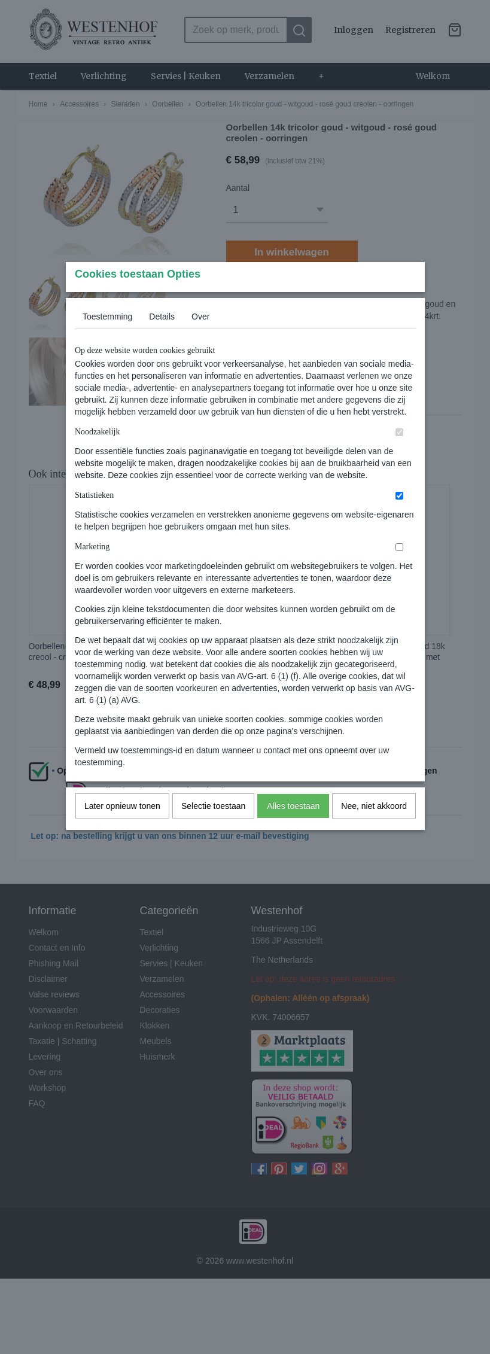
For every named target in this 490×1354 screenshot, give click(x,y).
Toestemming (107, 340)
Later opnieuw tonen (122, 829)
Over (200, 340)
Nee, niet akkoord (374, 829)
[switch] (399, 456)
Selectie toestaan (213, 829)
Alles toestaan (293, 829)
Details (162, 340)
